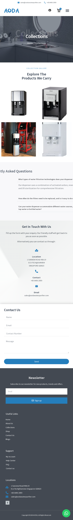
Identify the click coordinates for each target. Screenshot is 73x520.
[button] (67, 10)
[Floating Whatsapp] (66, 513)
